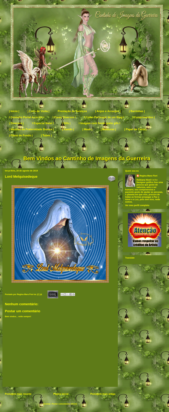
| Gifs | (66, 123)
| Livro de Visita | (38, 111)
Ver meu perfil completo (137, 205)
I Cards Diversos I (64, 117)
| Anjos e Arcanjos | (108, 111)
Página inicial (61, 394)
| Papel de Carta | (135, 129)
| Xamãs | (68, 129)
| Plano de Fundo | (21, 135)
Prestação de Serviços (72, 111)
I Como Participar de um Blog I (104, 117)
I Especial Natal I (43, 123)
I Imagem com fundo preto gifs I (99, 123)
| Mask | (87, 129)
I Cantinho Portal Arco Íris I (26, 117)
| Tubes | (46, 135)
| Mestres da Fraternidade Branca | (31, 129)
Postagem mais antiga (102, 394)
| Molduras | (108, 129)
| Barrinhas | (137, 111)
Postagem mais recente (18, 394)
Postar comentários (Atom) (64, 404)
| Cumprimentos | (143, 117)
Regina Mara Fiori (25, 294)
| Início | (14, 111)
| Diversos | (16, 123)
